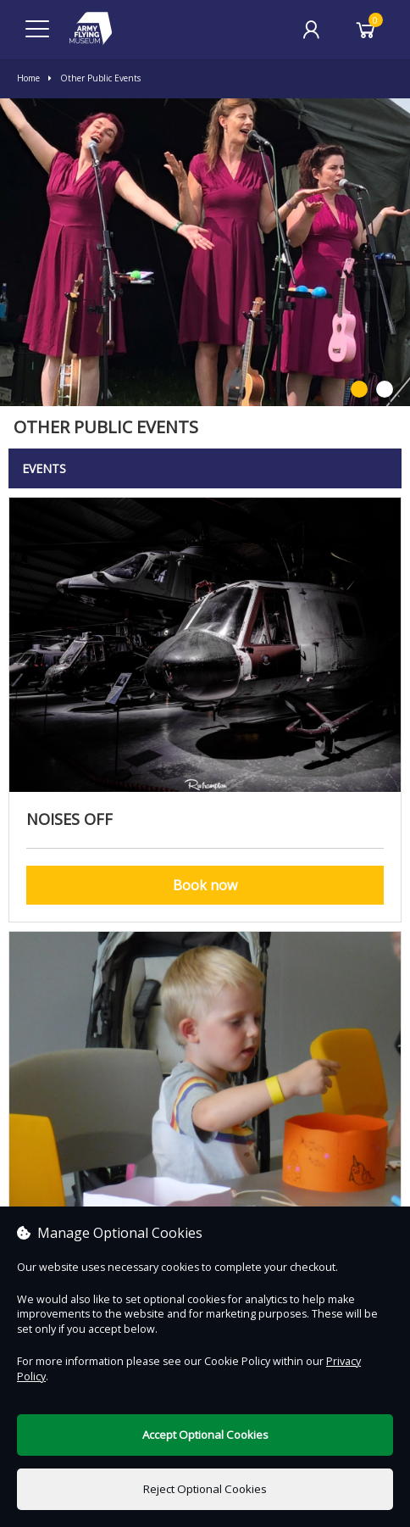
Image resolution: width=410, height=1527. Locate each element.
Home (28, 78)
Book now (205, 885)
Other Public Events (94, 78)
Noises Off (69, 819)
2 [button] (384, 390)
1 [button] (359, 390)
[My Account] (311, 29)
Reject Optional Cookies (205, 1488)
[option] (205, 252)
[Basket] (366, 29)
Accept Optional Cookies (205, 1434)
